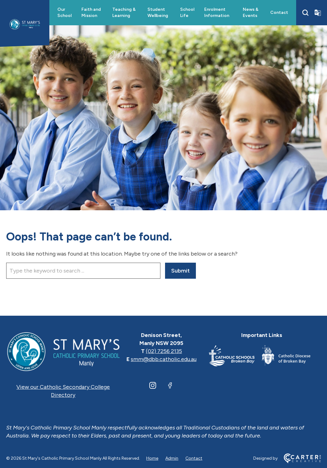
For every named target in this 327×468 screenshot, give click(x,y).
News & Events (251, 12)
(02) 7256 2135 (164, 351)
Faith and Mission (91, 12)
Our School (64, 12)
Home (152, 458)
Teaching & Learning (124, 12)
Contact (279, 12)
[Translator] (318, 12)
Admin (171, 458)
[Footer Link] (235, 356)
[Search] (305, 12)
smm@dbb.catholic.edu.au (164, 359)
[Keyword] (83, 271)
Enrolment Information (216, 12)
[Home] (63, 351)
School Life (187, 12)
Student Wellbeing (157, 12)
